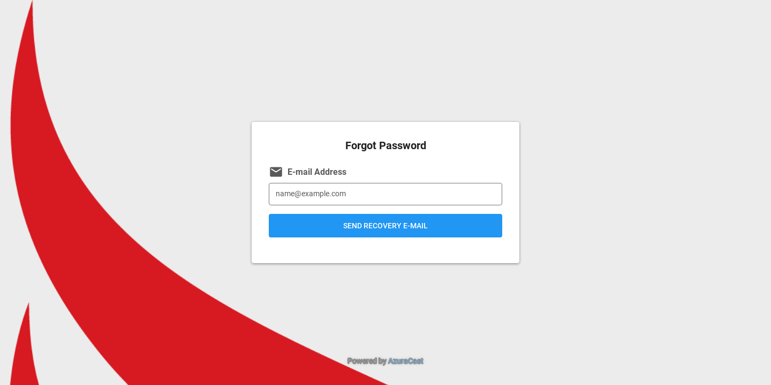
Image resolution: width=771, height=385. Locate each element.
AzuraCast (406, 361)
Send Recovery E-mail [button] (385, 225)
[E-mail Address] (385, 194)
